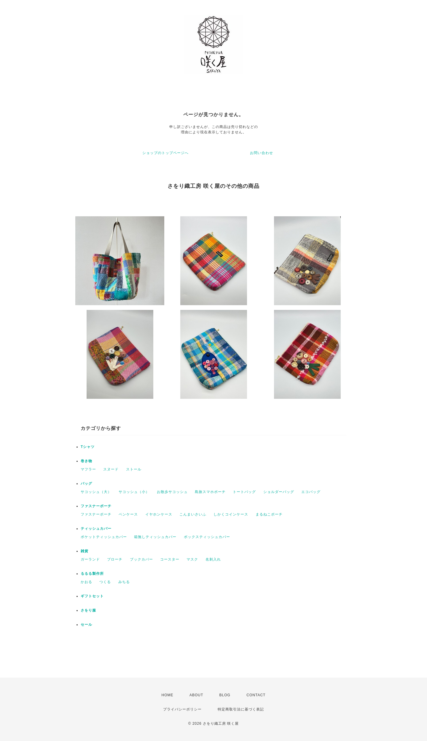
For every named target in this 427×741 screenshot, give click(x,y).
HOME (167, 695)
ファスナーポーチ (96, 506)
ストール (133, 469)
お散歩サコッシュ (172, 492)
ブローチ (114, 559)
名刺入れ (213, 559)
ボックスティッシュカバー (207, 537)
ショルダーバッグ (278, 492)
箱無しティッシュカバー (155, 537)
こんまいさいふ (192, 514)
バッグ (86, 483)
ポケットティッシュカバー (104, 537)
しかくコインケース (231, 514)
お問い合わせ (261, 153)
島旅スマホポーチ (210, 492)
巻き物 (86, 461)
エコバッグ (311, 492)
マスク (192, 559)
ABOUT (196, 695)
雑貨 (84, 551)
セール (86, 624)
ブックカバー (141, 559)
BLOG (224, 695)
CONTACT (255, 695)
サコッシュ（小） (134, 492)
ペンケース (128, 514)
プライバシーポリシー (182, 709)
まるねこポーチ (269, 514)
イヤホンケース (158, 514)
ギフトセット (92, 596)
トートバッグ (244, 492)
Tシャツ (88, 447)
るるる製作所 (92, 574)
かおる (86, 582)
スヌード (111, 469)
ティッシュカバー (96, 528)
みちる (124, 582)
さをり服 (88, 610)
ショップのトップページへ (165, 153)
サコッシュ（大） (96, 492)
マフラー (88, 469)
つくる (105, 582)
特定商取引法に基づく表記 (241, 709)
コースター (169, 559)
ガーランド (90, 559)
